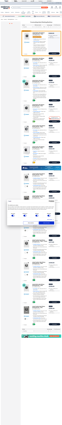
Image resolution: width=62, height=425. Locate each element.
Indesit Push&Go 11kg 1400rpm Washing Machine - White (38, 126)
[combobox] (29, 7)
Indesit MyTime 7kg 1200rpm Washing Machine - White (38, 59)
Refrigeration (7, 12)
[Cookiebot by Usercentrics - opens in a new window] (49, 201)
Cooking (2, 12)
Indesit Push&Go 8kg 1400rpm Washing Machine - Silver (38, 307)
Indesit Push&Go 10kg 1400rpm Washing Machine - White (38, 263)
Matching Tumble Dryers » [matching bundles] (54, 118)
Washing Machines (11, 19)
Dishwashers (17, 12)
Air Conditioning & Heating (23, 12)
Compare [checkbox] (25, 54)
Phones (36, 12)
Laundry (12, 12)
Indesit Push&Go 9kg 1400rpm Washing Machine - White (38, 174)
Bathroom (53, 12)
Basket (60, 7)
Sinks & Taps (33, 12)
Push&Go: (35, 62)
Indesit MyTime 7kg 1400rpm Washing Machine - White (38, 81)
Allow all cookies (46, 222)
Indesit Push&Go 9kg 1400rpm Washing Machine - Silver (38, 196)
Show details (49, 219)
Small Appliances (29, 12)
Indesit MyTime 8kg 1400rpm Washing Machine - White (39, 33)
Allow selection (31, 222)
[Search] (44, 7)
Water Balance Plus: (37, 111)
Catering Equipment (44, 12)
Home (2, 19)
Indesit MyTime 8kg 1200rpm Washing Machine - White (38, 285)
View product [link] (54, 53)
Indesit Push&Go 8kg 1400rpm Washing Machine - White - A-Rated (39, 241)
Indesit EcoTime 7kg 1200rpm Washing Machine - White (38, 147)
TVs (40, 12)
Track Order (56, 7)
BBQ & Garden (48, 12)
